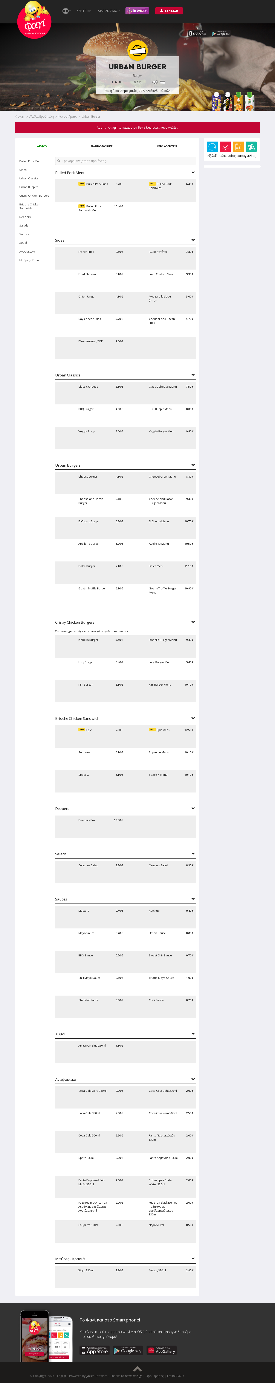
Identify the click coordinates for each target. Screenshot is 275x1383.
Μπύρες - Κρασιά (30, 260)
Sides (23, 170)
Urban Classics (29, 178)
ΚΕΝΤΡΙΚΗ (83, 11)
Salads (23, 225)
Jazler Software (96, 1376)
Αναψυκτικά (27, 251)
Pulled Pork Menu (30, 161)
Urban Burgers (28, 187)
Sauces (24, 234)
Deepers (25, 217)
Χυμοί (23, 243)
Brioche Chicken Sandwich (29, 206)
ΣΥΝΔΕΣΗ (169, 10)
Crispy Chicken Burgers (34, 195)
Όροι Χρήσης (154, 1376)
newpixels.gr (133, 1376)
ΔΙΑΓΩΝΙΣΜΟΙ (109, 11)
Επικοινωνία (175, 1376)
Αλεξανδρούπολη (41, 116)
